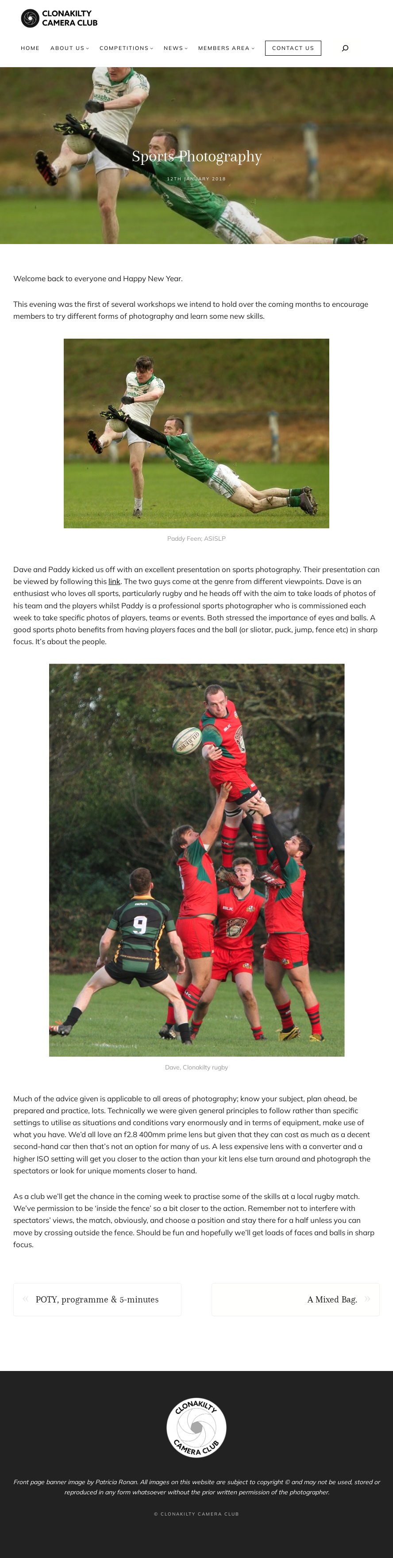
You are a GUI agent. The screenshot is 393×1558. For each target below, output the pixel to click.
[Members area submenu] (252, 48)
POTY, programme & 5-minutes (97, 1299)
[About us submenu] (87, 48)
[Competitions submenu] (151, 48)
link (114, 581)
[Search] (345, 48)
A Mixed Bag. (332, 1299)
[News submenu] (186, 48)
